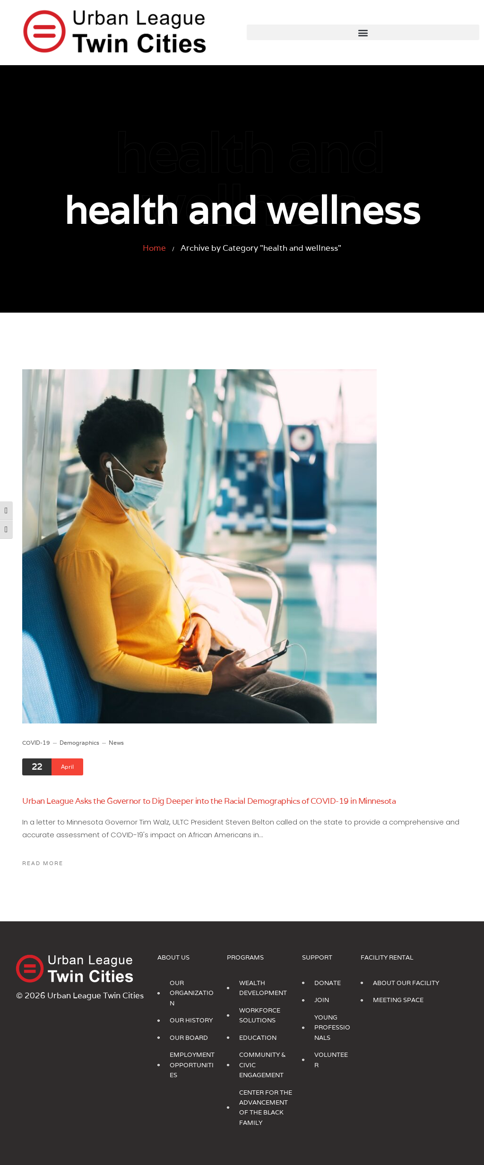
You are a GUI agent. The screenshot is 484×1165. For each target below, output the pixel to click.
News (116, 742)
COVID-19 (36, 742)
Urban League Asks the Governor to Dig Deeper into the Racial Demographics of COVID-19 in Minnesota (209, 801)
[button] (363, 32)
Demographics (79, 742)
